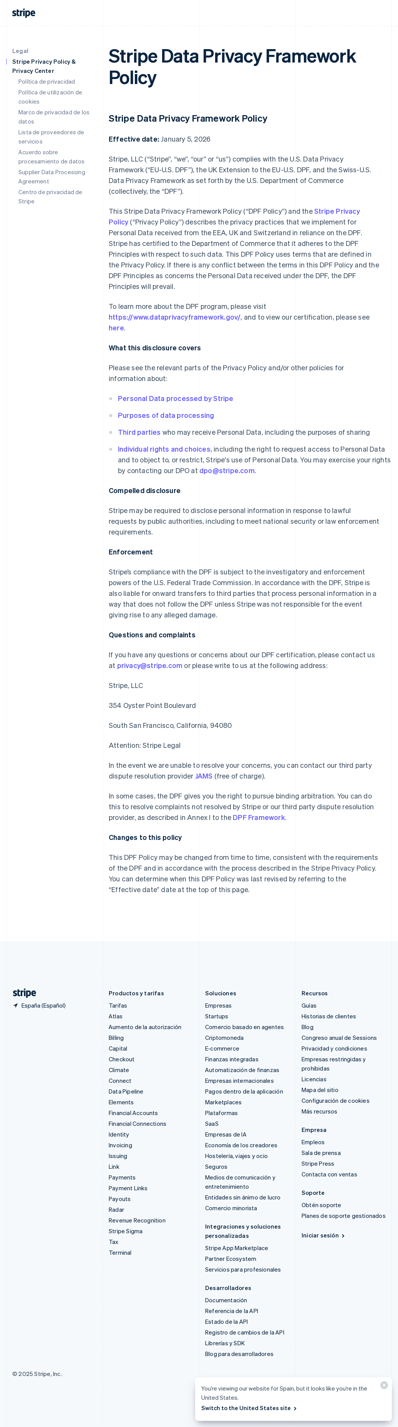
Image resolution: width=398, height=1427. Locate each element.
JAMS (204, 775)
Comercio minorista (231, 1208)
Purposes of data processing (166, 415)
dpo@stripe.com (227, 470)
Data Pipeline (126, 1091)
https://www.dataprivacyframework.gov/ (174, 316)
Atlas (116, 1016)
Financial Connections (137, 1123)
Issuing (118, 1156)
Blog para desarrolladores (239, 1354)
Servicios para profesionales (243, 1269)
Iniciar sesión (324, 1235)
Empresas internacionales (239, 1080)
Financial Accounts (133, 1113)
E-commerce (222, 1048)
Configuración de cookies (336, 1100)
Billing (116, 1037)
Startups (217, 1016)
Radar (116, 1209)
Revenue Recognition (137, 1220)
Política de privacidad (46, 81)
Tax (114, 1242)
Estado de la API (226, 1321)
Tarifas (118, 1005)
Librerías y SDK (225, 1343)
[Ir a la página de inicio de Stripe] (21, 993)
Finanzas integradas (232, 1059)
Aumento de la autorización (145, 1027)
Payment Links (128, 1188)
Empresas (218, 1005)
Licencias (314, 1079)
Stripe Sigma (126, 1231)
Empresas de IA (226, 1134)
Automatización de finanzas (242, 1070)
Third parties (139, 431)
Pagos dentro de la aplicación (244, 1091)
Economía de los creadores (241, 1145)
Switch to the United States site (249, 1408)
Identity (119, 1134)
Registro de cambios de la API (244, 1332)
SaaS (212, 1123)
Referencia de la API (231, 1311)
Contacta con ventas (329, 1174)
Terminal (120, 1252)
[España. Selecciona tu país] (39, 1005)
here (116, 327)
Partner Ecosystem (230, 1258)
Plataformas (221, 1113)
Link (114, 1166)
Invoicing (120, 1145)
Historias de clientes (329, 1016)
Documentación (226, 1300)
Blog (307, 1027)
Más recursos (319, 1111)
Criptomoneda (224, 1037)
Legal (20, 50)
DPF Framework (258, 817)
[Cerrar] (383, 1387)
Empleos (313, 1142)
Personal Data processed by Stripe (176, 398)
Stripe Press (318, 1163)
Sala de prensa (321, 1152)
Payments (122, 1177)
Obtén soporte (322, 1205)
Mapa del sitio (320, 1090)
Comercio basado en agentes (244, 1027)
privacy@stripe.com (150, 665)
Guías (309, 1005)
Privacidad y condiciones (334, 1048)
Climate (119, 1070)
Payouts (120, 1199)
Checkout (122, 1059)
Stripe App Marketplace (236, 1248)
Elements (121, 1102)
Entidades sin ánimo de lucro (243, 1197)
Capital (118, 1048)
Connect (120, 1080)
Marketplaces (223, 1102)
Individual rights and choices (164, 448)
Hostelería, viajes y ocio (236, 1156)
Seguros (216, 1166)
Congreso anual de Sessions (339, 1037)
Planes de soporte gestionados (344, 1215)
